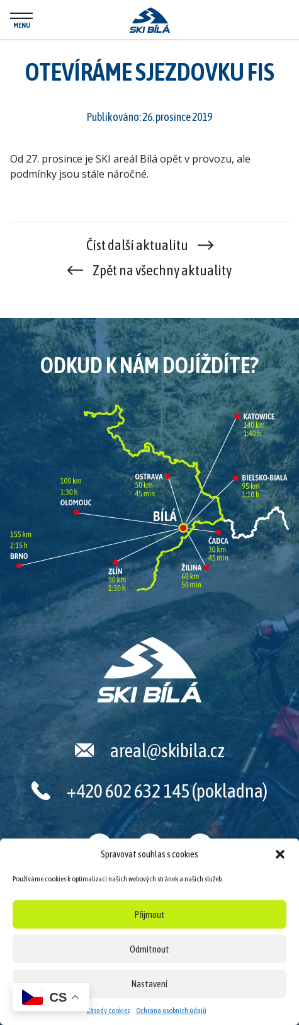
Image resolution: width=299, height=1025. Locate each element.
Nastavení (149, 983)
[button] (280, 854)
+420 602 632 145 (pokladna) (167, 791)
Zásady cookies (108, 1010)
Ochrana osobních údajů (171, 1010)
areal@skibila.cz (167, 750)
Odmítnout (149, 949)
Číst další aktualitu (137, 245)
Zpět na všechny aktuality (162, 270)
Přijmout (150, 914)
